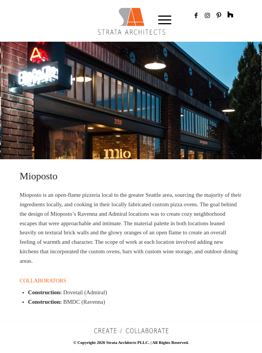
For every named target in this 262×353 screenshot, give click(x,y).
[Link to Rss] (230, 15)
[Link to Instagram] (207, 15)
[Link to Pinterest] (218, 15)
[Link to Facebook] (196, 15)
